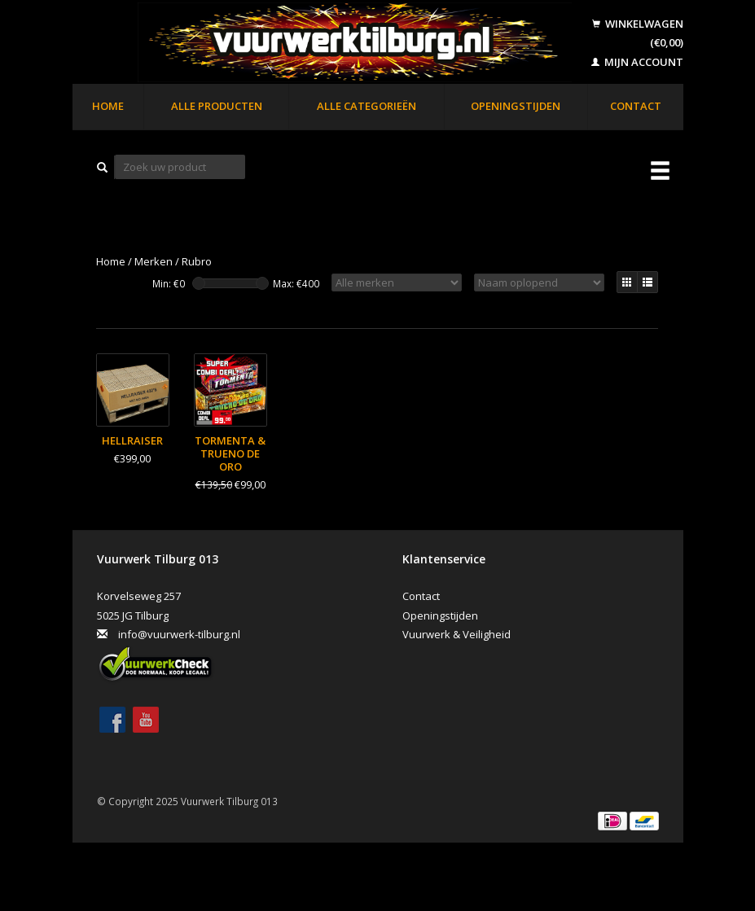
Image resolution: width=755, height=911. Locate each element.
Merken (153, 261)
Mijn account (637, 62)
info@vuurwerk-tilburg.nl (179, 634)
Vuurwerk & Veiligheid (456, 634)
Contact (635, 106)
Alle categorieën (366, 106)
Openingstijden (515, 106)
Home (108, 106)
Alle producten (216, 106)
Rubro (197, 261)
